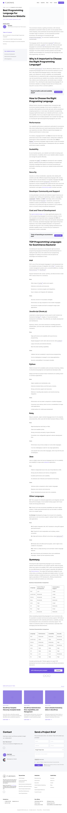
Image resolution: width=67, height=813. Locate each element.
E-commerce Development (16, 7)
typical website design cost (38, 214)
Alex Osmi (9, 754)
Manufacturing (38, 778)
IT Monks (9, 2)
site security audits (46, 187)
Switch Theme (65, 406)
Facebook (47, 676)
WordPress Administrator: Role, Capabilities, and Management (32, 710)
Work (47, 2)
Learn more (5, 719)
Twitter (49, 676)
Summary (5, 49)
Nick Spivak (10, 25)
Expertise (43, 2)
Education (37, 783)
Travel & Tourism (38, 792)
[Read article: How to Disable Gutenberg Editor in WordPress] (54, 697)
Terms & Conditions (46, 810)
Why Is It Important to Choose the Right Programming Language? (12, 36)
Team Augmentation (23, 793)
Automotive (37, 780)
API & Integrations (9, 65)
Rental (36, 787)
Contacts (52, 778)
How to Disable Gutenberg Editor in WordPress (53, 709)
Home (4, 7)
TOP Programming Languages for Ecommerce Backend (14, 45)
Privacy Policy (39, 810)
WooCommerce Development (12, 62)
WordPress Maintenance (24, 791)
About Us (52, 780)
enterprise (46, 462)
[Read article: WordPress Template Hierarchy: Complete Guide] (12, 697)
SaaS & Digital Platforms (40, 790)
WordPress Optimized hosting (25, 786)
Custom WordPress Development (23, 781)
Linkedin (44, 676)
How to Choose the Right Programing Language (12, 41)
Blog (7, 7)
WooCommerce (35, 571)
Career (51, 783)
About (38, 2)
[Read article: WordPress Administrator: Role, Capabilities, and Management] (33, 697)
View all (62, 686)
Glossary (52, 787)
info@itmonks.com (15, 801)
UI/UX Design (21, 778)
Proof (51, 2)
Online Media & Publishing (40, 785)
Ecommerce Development (11, 60)
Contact (55, 2)
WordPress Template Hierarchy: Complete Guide (11, 709)
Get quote (58, 670)
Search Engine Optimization (25, 789)
